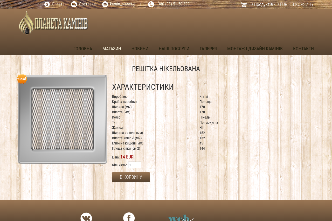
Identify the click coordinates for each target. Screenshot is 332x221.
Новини (140, 48)
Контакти (303, 48)
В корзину (303, 4)
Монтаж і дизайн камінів (255, 48)
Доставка (87, 4)
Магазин (111, 48)
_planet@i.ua (131, 4)
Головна (82, 48)
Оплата (58, 4)
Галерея (208, 48)
